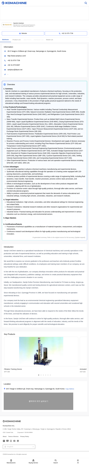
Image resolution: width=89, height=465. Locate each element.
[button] (38, 401)
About (4, 436)
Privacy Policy (24, 436)
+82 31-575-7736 (14, 60)
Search (55, 461)
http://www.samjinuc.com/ (17, 56)
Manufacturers (11, 461)
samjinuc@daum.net (15, 70)
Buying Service (33, 461)
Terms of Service (13, 436)
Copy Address (69, 389)
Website (23, 33)
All (78, 461)
